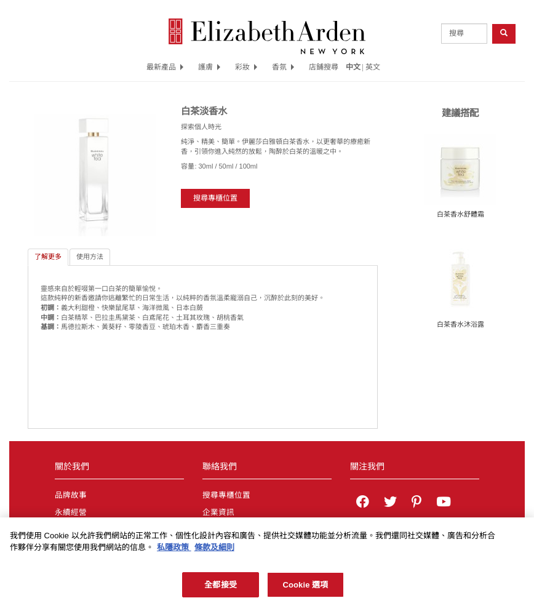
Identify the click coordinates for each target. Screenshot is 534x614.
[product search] (464, 33)
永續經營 (71, 512)
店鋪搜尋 (323, 67)
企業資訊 (218, 512)
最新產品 (164, 67)
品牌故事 (71, 495)
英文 (372, 67)
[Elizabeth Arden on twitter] (390, 503)
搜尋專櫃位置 (215, 198)
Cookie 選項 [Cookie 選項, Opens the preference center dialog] (305, 588)
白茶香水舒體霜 (460, 214)
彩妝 (246, 67)
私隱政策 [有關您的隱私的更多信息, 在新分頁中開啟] (174, 551)
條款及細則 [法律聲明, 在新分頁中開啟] (214, 551)
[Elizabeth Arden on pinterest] (416, 503)
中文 (353, 67)
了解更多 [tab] (48, 256)
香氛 (283, 67)
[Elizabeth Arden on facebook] (362, 503)
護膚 (209, 67)
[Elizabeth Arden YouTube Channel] (443, 503)
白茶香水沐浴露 (460, 324)
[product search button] (504, 33)
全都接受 (220, 588)
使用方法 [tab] (89, 256)
